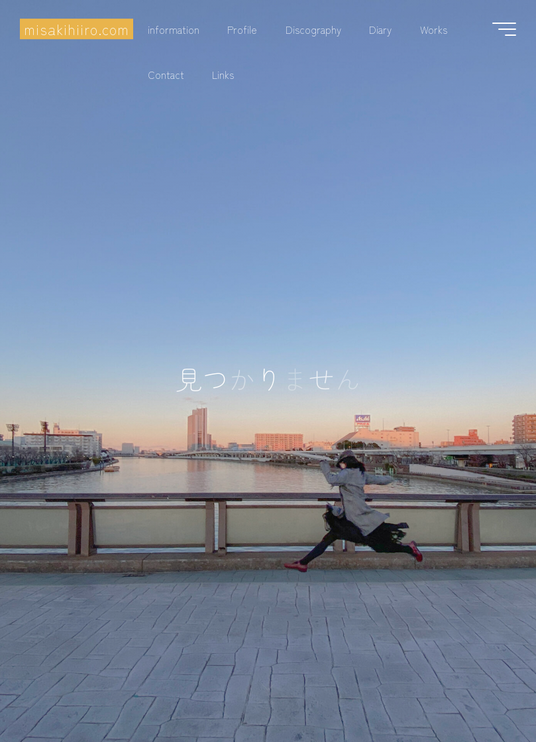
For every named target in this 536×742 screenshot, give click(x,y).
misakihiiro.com (76, 29)
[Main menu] (504, 29)
